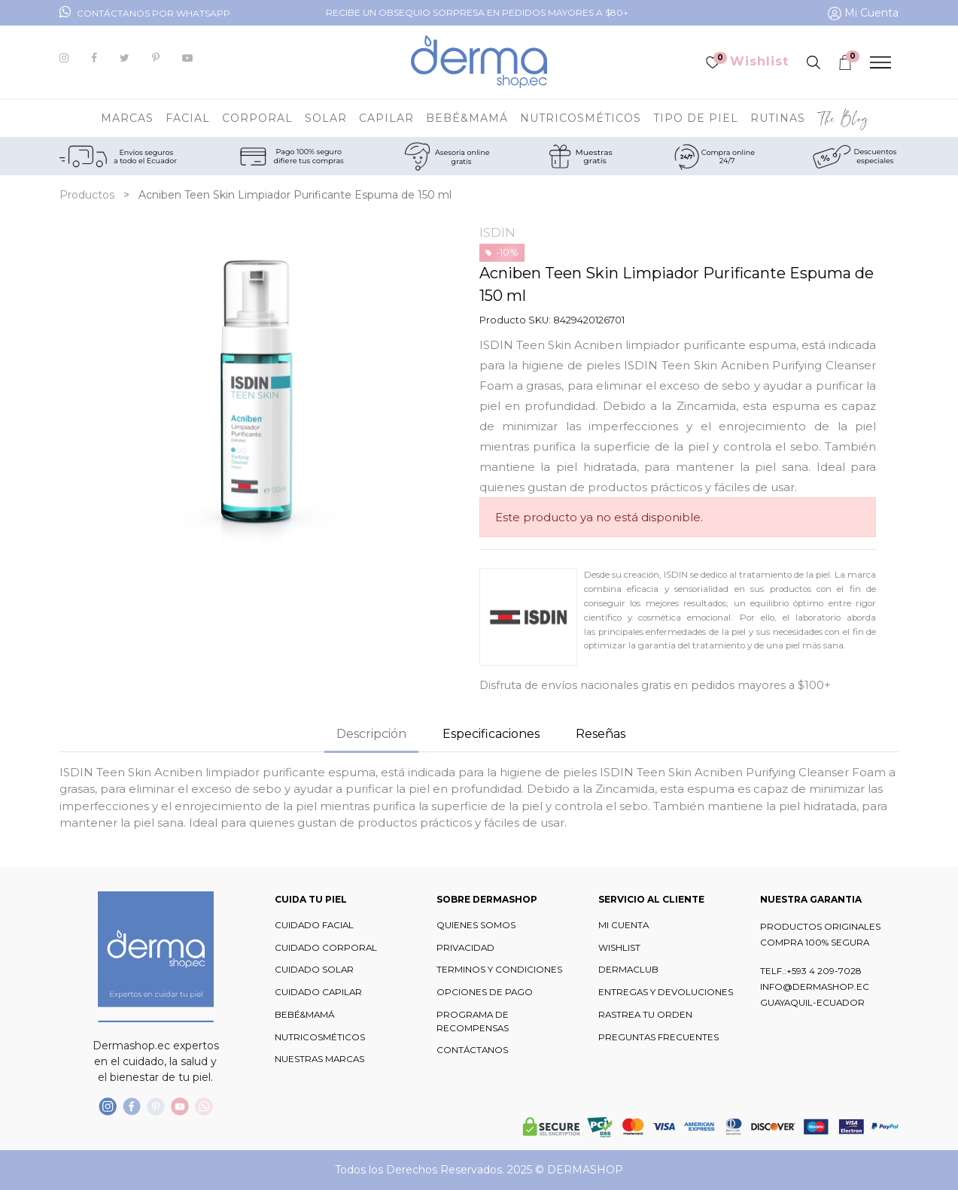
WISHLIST (619, 948)
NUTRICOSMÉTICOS (320, 1037)
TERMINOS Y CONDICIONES (499, 969)
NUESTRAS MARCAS (319, 1059)
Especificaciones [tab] (491, 734)
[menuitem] (843, 118)
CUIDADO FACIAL (314, 925)
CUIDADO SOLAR (314, 969)
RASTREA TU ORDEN (645, 1014)
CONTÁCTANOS (472, 1050)
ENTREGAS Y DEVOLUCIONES (665, 992)
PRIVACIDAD (465, 948)
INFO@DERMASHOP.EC (814, 987)
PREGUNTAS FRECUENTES (658, 1037)
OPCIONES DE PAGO (484, 992)
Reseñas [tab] (600, 734)
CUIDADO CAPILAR (318, 992)
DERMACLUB (628, 969)
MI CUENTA (623, 925)
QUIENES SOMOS (475, 925)
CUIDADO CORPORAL (326, 948)
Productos (86, 195)
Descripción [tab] (371, 734)
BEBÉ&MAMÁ (304, 1014)
